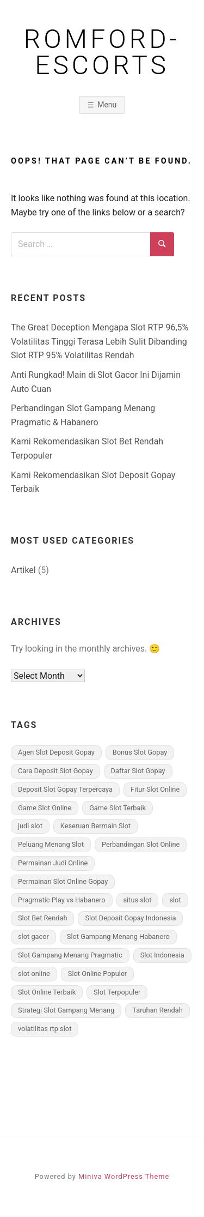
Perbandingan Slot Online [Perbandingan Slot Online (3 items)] (141, 844)
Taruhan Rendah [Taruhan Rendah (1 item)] (157, 1010)
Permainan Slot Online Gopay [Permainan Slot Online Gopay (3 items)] (63, 881)
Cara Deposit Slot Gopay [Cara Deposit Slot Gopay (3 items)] (55, 771)
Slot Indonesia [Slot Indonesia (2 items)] (162, 955)
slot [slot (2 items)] (175, 900)
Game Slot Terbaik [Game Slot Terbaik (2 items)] (117, 808)
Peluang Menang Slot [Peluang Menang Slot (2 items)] (51, 844)
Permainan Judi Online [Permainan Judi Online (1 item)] (53, 863)
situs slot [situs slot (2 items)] (137, 900)
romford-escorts (102, 52)
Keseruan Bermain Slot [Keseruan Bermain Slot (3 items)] (95, 826)
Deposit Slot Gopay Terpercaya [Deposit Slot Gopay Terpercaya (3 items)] (65, 789)
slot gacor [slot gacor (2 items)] (33, 936)
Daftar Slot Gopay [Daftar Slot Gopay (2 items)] (138, 771)
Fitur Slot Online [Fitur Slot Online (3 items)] (155, 789)
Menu (106, 104)
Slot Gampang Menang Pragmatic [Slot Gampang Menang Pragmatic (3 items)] (70, 955)
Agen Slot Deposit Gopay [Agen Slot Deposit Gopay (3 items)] (56, 752)
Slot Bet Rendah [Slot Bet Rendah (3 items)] (42, 918)
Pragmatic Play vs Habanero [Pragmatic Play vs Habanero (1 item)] (62, 900)
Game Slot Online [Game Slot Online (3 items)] (44, 808)
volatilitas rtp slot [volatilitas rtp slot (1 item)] (44, 1029)
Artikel (23, 570)
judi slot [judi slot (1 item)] (30, 826)
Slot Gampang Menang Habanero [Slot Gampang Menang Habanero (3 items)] (118, 936)
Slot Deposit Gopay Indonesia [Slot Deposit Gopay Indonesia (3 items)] (130, 918)
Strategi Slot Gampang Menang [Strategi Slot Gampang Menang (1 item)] (66, 1010)
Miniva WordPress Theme (123, 1176)
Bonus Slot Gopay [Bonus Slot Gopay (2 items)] (140, 752)
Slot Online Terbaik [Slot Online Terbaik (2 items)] (47, 992)
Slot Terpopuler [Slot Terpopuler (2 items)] (117, 992)
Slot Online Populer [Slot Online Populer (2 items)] (97, 973)
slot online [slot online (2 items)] (34, 973)
